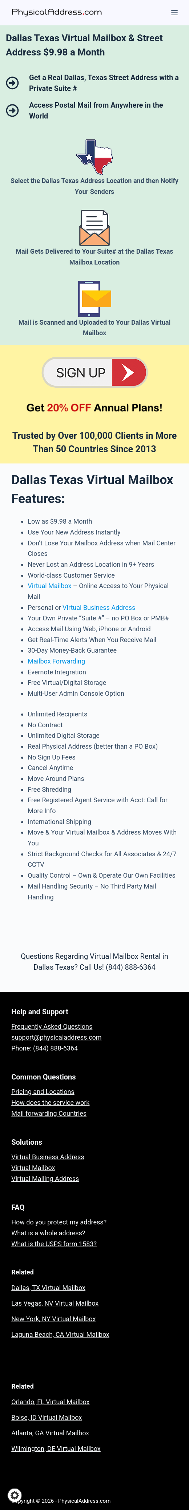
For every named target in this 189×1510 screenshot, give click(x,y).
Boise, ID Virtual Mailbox (46, 1417)
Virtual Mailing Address (45, 1178)
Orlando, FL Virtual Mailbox (50, 1402)
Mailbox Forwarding (56, 661)
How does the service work (50, 1102)
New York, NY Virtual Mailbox (53, 1319)
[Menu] (174, 12)
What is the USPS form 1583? (54, 1244)
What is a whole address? (48, 1233)
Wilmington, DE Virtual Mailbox (56, 1448)
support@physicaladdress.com (56, 1037)
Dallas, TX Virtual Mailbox (48, 1287)
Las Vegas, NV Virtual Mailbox (54, 1303)
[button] (14, 1495)
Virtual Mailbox (49, 586)
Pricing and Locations (42, 1091)
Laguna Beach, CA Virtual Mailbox (60, 1334)
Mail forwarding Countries (49, 1113)
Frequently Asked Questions (51, 1026)
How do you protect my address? (58, 1222)
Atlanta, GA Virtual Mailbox (50, 1433)
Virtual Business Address (99, 607)
